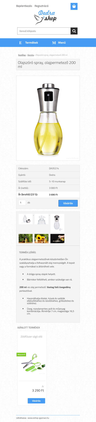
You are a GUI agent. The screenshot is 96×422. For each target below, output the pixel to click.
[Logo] (46, 17)
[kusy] (22, 202)
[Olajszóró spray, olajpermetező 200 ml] (48, 77)
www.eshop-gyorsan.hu (38, 417)
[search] (74, 30)
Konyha (31, 55)
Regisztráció (42, 6)
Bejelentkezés (24, 6)
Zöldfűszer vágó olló (31, 336)
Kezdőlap (22, 55)
